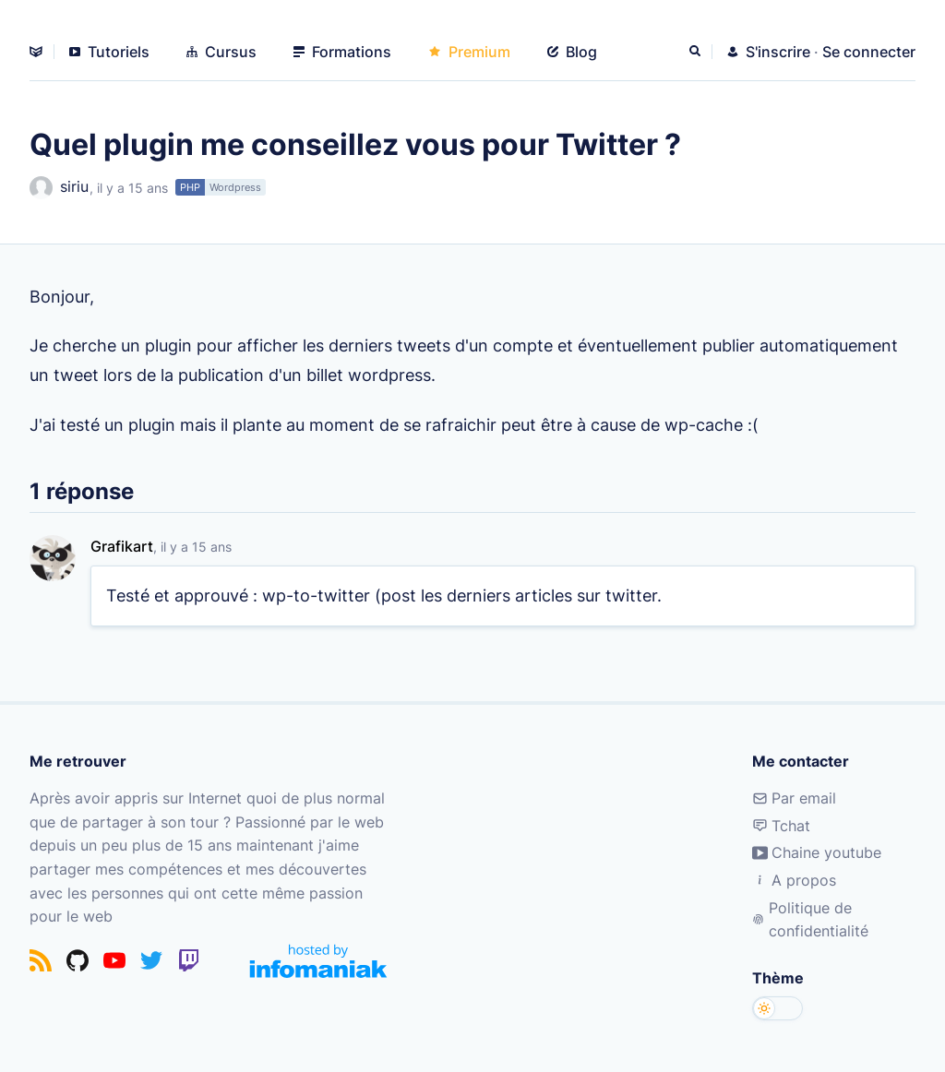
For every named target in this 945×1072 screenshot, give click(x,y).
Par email (794, 798)
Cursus (221, 51)
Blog (572, 51)
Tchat (781, 826)
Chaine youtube (816, 852)
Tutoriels (109, 51)
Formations (342, 51)
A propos (794, 880)
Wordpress (235, 187)
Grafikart (121, 546)
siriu (59, 187)
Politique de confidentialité (809, 920)
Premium (469, 51)
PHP (190, 187)
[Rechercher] (696, 51)
